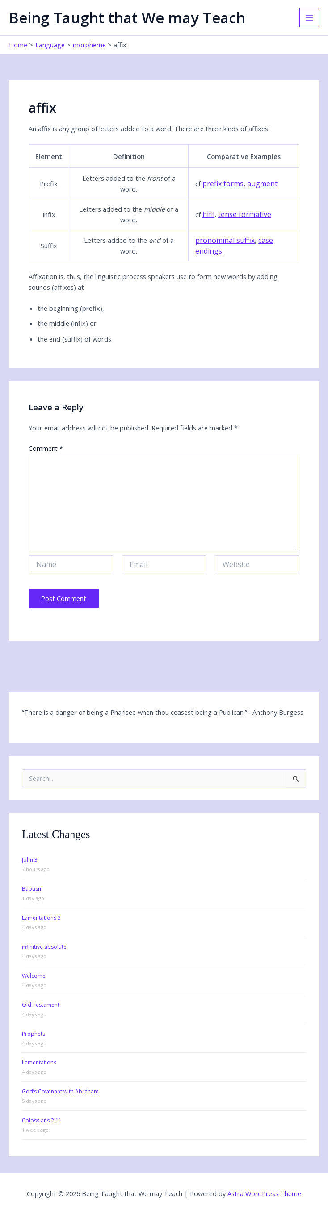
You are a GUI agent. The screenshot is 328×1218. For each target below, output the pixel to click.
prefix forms (223, 183)
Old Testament (40, 1005)
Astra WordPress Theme (264, 1193)
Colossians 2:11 (42, 1120)
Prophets (33, 1034)
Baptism (32, 889)
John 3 (30, 859)
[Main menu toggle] (309, 18)
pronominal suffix (225, 240)
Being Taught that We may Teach (127, 18)
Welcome (34, 976)
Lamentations (39, 1062)
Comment (46, 448)
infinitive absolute (44, 947)
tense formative (244, 214)
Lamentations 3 (41, 918)
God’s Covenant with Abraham (60, 1091)
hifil (208, 214)
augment (262, 183)
